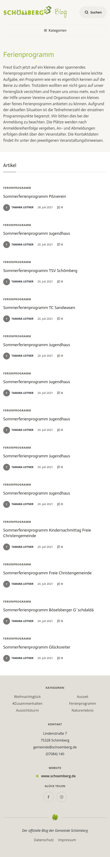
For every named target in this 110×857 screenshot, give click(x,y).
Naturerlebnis (83, 710)
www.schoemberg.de (58, 776)
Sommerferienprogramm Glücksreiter (36, 647)
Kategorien (54, 30)
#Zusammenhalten (27, 703)
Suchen (93, 12)
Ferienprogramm (82, 703)
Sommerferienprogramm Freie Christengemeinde (47, 572)
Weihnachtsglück (27, 696)
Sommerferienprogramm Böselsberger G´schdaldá (48, 609)
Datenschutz (44, 840)
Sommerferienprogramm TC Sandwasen (39, 307)
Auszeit (82, 696)
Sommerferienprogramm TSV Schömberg (40, 270)
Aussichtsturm (27, 710)
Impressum (67, 840)
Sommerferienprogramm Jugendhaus (36, 233)
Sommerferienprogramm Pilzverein (34, 196)
